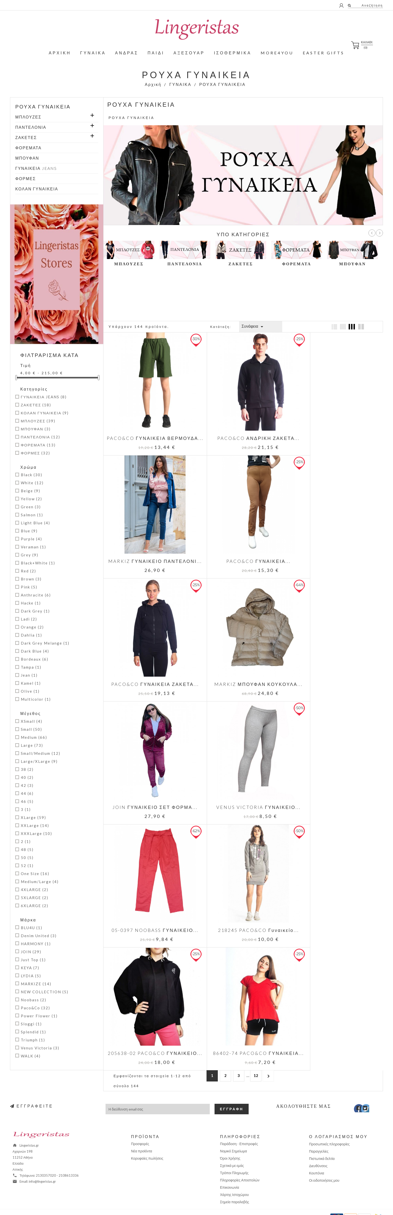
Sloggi (31, 1024)
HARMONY (36, 943)
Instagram (370, 1094)
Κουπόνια (316, 1158)
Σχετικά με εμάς (232, 1150)
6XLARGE (34, 905)
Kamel (31, 683)
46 (27, 801)
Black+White (38, 563)
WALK (31, 1056)
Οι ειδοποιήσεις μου (324, 1165)
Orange (32, 627)
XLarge (33, 817)
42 (27, 785)
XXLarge (35, 825)
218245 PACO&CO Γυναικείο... (150, 779)
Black (31, 474)
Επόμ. (379, 232)
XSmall (31, 721)
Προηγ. (371, 232)
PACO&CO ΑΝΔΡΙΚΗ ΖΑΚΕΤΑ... (243, 427)
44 (27, 793)
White (32, 482)
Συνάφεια (253, 327)
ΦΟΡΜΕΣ (25, 178)
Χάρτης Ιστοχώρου (234, 1179)
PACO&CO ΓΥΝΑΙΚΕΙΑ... (150, 547)
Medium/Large (40, 881)
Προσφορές (140, 1129)
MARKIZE (36, 984)
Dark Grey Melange (45, 643)
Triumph (33, 1040)
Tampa (31, 667)
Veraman (33, 547)
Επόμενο (268, 808)
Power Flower (39, 1016)
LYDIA (31, 976)
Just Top (33, 959)
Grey (29, 555)
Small (31, 729)
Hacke (31, 603)
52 (27, 865)
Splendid (33, 1032)
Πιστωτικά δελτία (322, 1143)
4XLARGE (34, 889)
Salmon (32, 515)
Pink (29, 587)
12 (256, 808)
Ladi (29, 619)
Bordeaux (34, 659)
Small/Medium (40, 753)
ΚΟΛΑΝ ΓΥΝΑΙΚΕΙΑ (36, 188)
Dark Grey (35, 611)
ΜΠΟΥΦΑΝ (27, 158)
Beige (30, 491)
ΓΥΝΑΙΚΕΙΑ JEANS (36, 168)
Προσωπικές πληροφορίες (329, 1129)
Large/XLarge (39, 761)
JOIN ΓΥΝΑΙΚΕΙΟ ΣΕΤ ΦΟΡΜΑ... (150, 666)
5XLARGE (34, 897)
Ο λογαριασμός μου (338, 1121)
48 (27, 849)
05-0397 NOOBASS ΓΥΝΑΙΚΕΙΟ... (336, 666)
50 (27, 857)
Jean (29, 675)
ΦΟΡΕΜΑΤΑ (28, 147)
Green (31, 507)
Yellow (31, 499)
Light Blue (35, 523)
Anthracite (36, 595)
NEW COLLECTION (44, 992)
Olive (30, 691)
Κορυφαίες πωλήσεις (147, 1143)
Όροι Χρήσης (230, 1143)
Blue (29, 531)
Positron (213, 1204)
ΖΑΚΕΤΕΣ (26, 137)
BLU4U (31, 927)
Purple (31, 539)
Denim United (39, 935)
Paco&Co (35, 1008)
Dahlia (31, 635)
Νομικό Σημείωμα (233, 1136)
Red (28, 571)
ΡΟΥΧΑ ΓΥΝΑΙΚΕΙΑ (43, 106)
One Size (35, 873)
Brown (31, 579)
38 (27, 769)
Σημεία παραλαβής (234, 1187)
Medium (34, 737)
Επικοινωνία (229, 1172)
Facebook (355, 1094)
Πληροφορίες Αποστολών (239, 1165)
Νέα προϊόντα (141, 1136)
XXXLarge (36, 833)
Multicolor (36, 699)
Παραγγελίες (319, 1136)
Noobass (33, 1000)
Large (32, 745)
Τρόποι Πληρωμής (234, 1158)
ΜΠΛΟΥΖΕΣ (28, 116)
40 (27, 777)
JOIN (31, 951)
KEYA (30, 967)
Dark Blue (35, 651)
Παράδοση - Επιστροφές (239, 1129)
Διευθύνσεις (318, 1151)
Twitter (362, 1094)
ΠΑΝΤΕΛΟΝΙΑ (30, 127)
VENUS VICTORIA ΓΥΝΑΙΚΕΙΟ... (243, 666)
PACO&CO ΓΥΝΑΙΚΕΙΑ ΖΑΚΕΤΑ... (243, 547)
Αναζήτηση (371, 5)
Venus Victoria (40, 1048)
